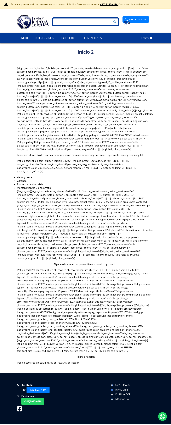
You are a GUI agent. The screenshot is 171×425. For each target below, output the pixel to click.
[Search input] (84, 22)
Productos (68, 38)
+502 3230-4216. (109, 4)
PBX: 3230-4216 (135, 19)
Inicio (24, 38)
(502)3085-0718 (32, 402)
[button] (162, 416)
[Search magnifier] (115, 22)
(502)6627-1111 (38, 391)
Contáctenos (93, 38)
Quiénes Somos (44, 38)
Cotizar (146, 38)
